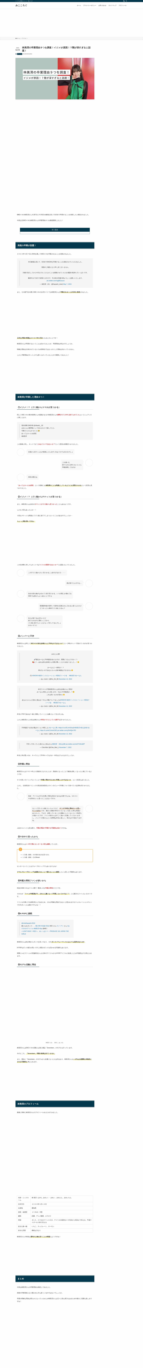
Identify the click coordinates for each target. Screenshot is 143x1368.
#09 (39, 926)
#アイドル (29, 928)
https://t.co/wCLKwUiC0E (48, 730)
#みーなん (78, 675)
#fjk (36, 926)
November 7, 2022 (65, 747)
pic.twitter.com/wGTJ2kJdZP (75, 744)
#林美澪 (71, 675)
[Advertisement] (72, 23)
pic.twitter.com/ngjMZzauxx (56, 280)
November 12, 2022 (65, 679)
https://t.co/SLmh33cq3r (66, 727)
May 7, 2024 (67, 284)
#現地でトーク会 (61, 675)
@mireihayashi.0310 (28, 923)
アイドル (20, 54)
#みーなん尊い (54, 727)
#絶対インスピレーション (46, 675)
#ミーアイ (60, 926)
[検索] (126, 1)
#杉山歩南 (83, 727)
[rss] (124, 1)
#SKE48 (35, 675)
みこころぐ (21, 5)
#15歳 (43, 926)
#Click (47, 926)
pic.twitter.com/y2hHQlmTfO (66, 730)
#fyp (40, 928)
